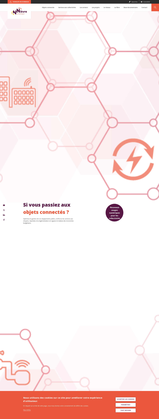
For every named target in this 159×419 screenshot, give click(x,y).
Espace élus (133, 2)
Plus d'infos (27, 410)
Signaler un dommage (19, 1)
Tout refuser (125, 410)
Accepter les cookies (125, 399)
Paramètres (125, 405)
